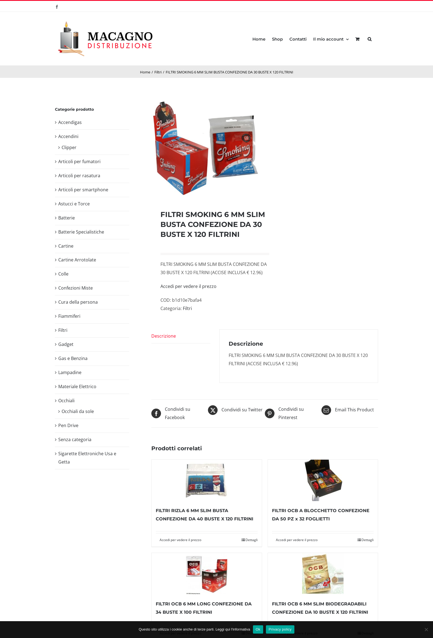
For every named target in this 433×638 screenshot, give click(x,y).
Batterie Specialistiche (81, 232)
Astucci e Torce (74, 204)
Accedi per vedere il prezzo (188, 286)
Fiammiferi (69, 316)
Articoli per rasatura (79, 176)
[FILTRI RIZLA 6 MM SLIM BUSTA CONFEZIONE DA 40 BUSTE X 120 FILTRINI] (207, 480)
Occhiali (66, 401)
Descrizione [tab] (163, 336)
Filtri (187, 308)
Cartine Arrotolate (77, 260)
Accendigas (70, 122)
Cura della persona (78, 302)
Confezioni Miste (75, 288)
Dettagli (251, 540)
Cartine (65, 246)
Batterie (66, 218)
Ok (258, 629)
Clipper (69, 147)
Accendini (68, 136)
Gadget (65, 344)
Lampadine (69, 372)
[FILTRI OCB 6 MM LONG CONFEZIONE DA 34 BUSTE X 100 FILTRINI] (207, 573)
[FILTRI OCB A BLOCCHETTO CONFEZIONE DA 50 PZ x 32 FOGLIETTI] (323, 480)
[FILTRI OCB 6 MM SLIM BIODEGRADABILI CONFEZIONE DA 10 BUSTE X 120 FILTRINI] (323, 573)
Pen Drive (68, 425)
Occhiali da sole (78, 411)
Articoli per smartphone (83, 190)
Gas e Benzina (73, 358)
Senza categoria (74, 439)
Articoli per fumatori (79, 161)
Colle (63, 274)
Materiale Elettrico (77, 386)
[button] (369, 38)
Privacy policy (280, 629)
